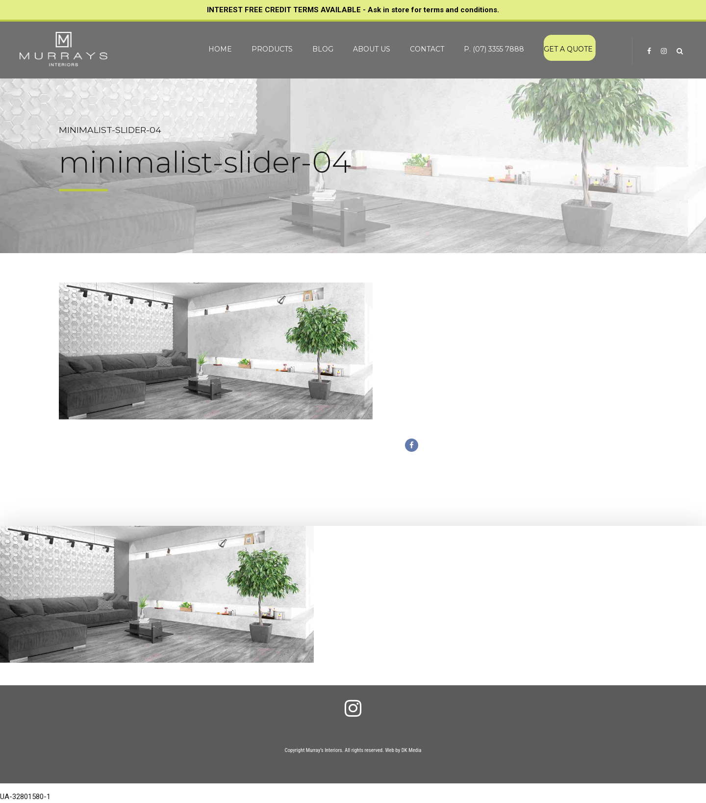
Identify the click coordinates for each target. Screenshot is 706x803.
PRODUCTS (272, 49)
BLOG (322, 49)
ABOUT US (371, 49)
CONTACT (427, 49)
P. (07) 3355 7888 (494, 49)
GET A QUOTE (568, 49)
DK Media (412, 750)
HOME (220, 49)
